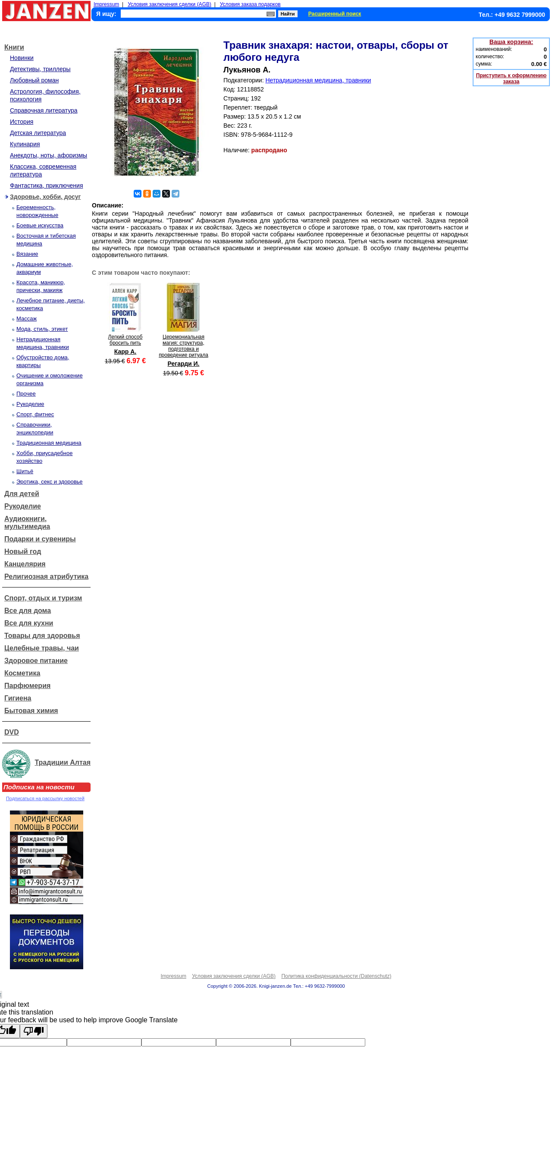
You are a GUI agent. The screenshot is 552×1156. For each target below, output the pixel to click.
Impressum (106, 4)
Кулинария (25, 144)
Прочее (26, 393)
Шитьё (24, 471)
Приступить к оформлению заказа (511, 78)
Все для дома (27, 610)
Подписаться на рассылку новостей (45, 798)
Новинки (22, 57)
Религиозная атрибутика (46, 576)
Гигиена (17, 698)
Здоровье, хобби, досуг (45, 196)
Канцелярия (25, 564)
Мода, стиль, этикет (42, 329)
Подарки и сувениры (40, 539)
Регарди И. (184, 363)
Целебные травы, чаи (41, 648)
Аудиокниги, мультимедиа (27, 522)
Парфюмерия (27, 685)
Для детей (21, 493)
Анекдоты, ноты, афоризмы (48, 155)
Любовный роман (34, 80)
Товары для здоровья (42, 635)
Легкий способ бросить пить (125, 340)
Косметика (22, 673)
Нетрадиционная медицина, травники (318, 80)
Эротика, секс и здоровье (49, 481)
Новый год (22, 551)
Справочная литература (44, 110)
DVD (11, 732)
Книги (14, 47)
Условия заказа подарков (250, 4)
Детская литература (38, 132)
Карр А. (125, 351)
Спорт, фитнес (35, 414)
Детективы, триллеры (40, 69)
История (21, 121)
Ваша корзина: (511, 41)
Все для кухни (28, 623)
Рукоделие (30, 404)
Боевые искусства (39, 225)
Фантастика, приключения (46, 185)
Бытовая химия (31, 710)
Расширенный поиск (334, 14)
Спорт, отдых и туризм (43, 598)
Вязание (27, 254)
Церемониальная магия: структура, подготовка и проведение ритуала (183, 346)
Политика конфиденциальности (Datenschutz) (336, 976)
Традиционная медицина (49, 443)
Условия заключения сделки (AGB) (169, 4)
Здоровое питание (36, 660)
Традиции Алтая (62, 762)
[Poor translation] (33, 1031)
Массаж (26, 318)
